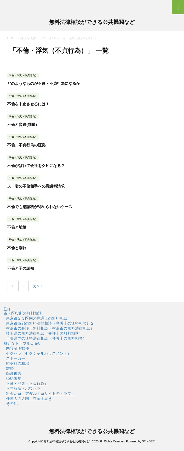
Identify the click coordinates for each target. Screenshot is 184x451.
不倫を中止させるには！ (28, 104)
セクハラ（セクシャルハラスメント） (38, 353)
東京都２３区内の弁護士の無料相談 (36, 318)
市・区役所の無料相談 (23, 313)
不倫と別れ (16, 248)
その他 (11, 404)
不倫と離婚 (16, 227)
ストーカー (15, 358)
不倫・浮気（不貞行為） (27, 383)
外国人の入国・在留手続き (29, 399)
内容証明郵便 (17, 348)
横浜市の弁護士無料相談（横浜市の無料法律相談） (50, 328)
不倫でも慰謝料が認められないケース (39, 207)
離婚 (10, 368)
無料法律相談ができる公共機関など (92, 22)
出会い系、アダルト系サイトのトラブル (40, 394)
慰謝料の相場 (17, 363)
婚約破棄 (13, 378)
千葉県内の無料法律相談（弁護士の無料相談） (46, 338)
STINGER (148, 441)
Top (7, 309)
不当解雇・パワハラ (23, 389)
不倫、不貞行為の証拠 (26, 145)
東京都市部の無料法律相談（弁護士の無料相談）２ (50, 323)
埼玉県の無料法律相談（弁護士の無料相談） (44, 333)
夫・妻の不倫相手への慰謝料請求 (36, 186)
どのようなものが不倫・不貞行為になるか (43, 83)
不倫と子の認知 (20, 268)
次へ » (37, 286)
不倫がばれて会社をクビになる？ (36, 166)
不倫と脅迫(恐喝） (23, 125)
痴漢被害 (13, 373)
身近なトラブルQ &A (22, 343)
